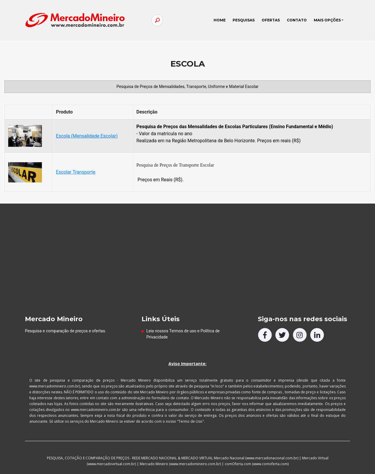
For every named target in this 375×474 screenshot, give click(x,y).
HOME (221, 18)
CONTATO (297, 20)
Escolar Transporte (75, 172)
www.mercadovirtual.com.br (111, 463)
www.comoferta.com (270, 463)
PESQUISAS (244, 20)
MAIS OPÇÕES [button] (327, 20)
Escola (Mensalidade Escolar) (87, 136)
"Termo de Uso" (190, 421)
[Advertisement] (187, 271)
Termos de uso (183, 331)
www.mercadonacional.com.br (271, 458)
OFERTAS (271, 20)
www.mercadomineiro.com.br (195, 463)
